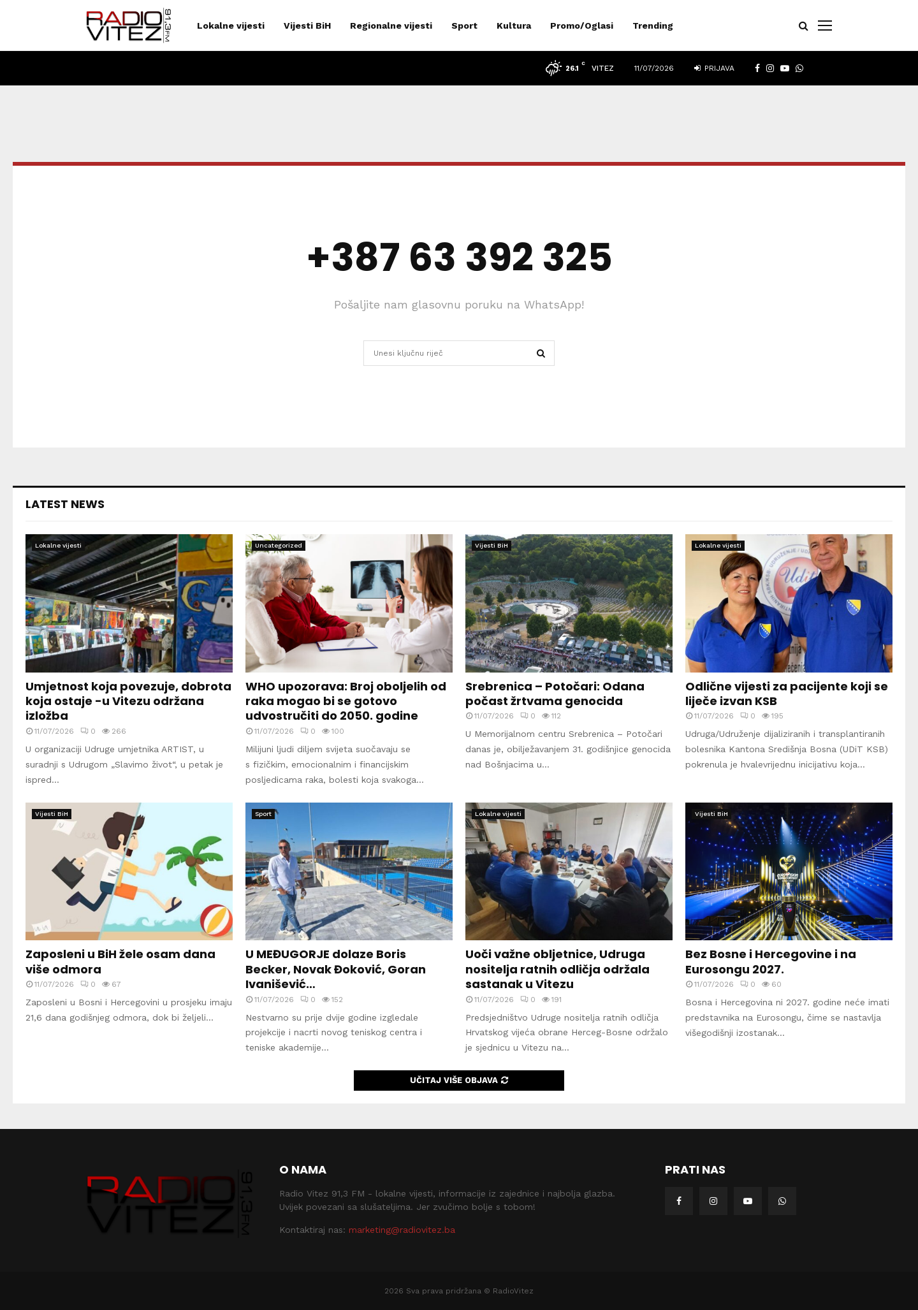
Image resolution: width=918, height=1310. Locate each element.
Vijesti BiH (307, 25)
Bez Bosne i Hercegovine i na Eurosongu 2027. (770, 961)
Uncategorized (278, 545)
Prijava (714, 68)
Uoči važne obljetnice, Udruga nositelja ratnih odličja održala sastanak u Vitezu (557, 969)
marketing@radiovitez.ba (402, 1230)
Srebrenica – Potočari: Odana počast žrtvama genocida (555, 693)
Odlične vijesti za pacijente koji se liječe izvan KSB (786, 693)
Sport (464, 25)
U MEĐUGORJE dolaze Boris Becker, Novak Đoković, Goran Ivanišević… (335, 969)
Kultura (514, 25)
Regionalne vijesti (391, 25)
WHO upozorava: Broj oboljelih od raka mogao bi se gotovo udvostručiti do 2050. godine (345, 701)
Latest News (65, 504)
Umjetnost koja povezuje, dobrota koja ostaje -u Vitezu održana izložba (128, 701)
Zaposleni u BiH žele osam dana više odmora (120, 961)
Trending (652, 25)
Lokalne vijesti (231, 25)
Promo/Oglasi (581, 25)
